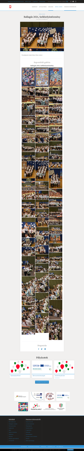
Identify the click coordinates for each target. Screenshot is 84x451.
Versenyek (28, 432)
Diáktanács (11, 434)
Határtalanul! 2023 (16, 375)
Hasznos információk (70, 8)
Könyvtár (11, 436)
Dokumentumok (29, 421)
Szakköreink (11, 428)
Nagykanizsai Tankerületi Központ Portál (16, 1)
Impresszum (43, 446)
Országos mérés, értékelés (31, 436)
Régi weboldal (60, 446)
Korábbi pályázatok (42, 382)
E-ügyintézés (35, 1)
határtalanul (57, 377)
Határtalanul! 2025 (60, 375)
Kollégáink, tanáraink (13, 423)
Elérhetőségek (42, 1)
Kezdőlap (34, 6)
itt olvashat (63, 449)
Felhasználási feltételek (33, 446)
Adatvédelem (24, 446)
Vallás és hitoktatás (13, 432)
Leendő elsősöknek (30, 423)
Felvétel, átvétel (29, 428)
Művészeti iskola (12, 426)
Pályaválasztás (29, 426)
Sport (10, 430)
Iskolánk (50, 8)
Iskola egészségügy (30, 440)
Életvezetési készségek (39, 375)
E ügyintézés (28, 430)
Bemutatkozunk (12, 421)
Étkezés (27, 438)
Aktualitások (43, 6)
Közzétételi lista (51, 446)
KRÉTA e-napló (28, 1)
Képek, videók (58, 6)
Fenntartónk (11, 440)
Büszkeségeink (29, 434)
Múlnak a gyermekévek (14, 438)
